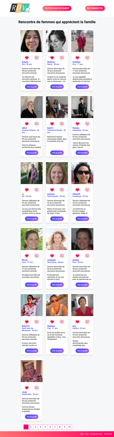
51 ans (55, 328)
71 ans (80, 64)
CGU (87, 434)
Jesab (24, 392)
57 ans (30, 262)
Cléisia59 (76, 194)
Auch (24, 262)
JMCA (24, 128)
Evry (74, 64)
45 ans (85, 196)
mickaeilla (51, 260)
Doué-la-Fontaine (29, 130)
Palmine (75, 128)
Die (23, 196)
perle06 (75, 260)
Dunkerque (76, 196)
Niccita (25, 260)
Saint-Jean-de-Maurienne (28, 329)
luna (74, 326)
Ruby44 (25, 62)
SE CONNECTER (95, 8)
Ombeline (76, 62)
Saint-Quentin (52, 196)
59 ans (85, 130)
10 (69, 427)
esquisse (51, 194)
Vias (49, 328)
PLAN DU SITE (96, 434)
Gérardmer (76, 130)
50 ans (29, 64)
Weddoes (51, 62)
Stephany (51, 326)
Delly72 (50, 128)
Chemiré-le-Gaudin (54, 130)
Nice (74, 262)
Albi (23, 64)
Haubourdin (26, 394)
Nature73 (25, 326)
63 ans (83, 328)
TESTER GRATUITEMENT (57, 8)
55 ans (62, 196)
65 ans (28, 196)
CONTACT (108, 434)
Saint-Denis (51, 262)
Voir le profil (32, 87)
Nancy (49, 64)
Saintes (75, 328)
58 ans (80, 262)
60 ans (60, 262)
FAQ (82, 434)
